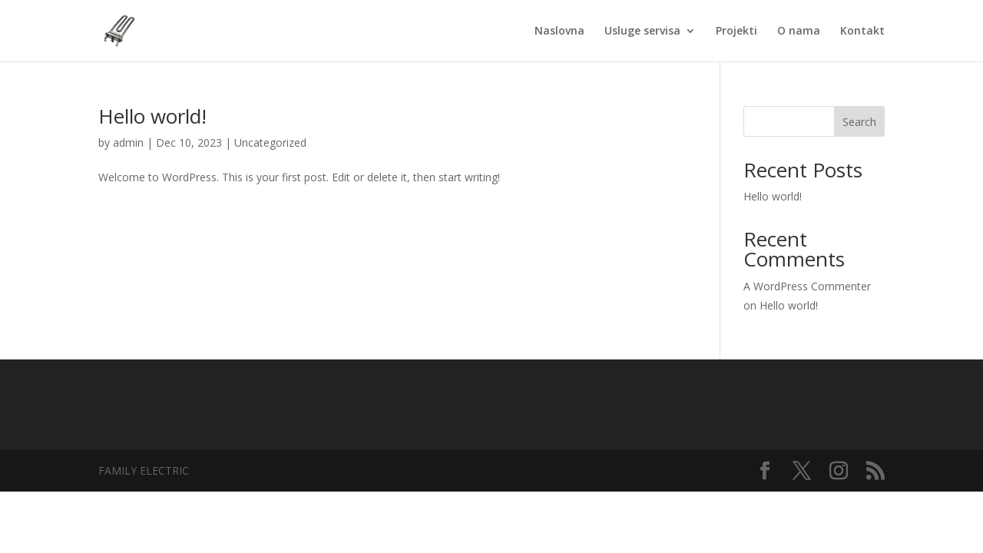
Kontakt (862, 31)
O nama (798, 31)
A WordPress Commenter (807, 286)
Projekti (736, 31)
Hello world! (152, 116)
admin (128, 142)
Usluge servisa (642, 31)
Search (859, 121)
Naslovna (559, 31)
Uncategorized (270, 142)
